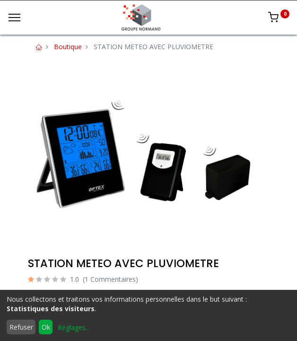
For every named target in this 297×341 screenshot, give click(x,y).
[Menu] (14, 17)
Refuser (21, 327)
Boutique (68, 46)
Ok (46, 327)
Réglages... (74, 327)
